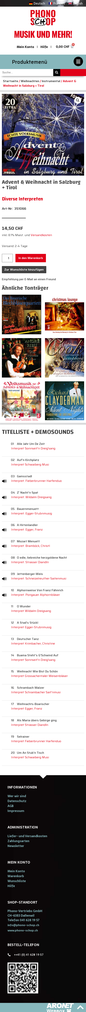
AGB (11, 805)
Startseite (10, 81)
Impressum (16, 810)
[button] (23, 925)
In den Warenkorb (30, 258)
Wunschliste (17, 881)
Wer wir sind (17, 796)
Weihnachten (30, 81)
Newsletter (16, 845)
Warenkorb (16, 876)
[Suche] (56, 72)
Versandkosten (41, 235)
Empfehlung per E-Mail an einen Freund (29, 279)
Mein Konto (25, 46)
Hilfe (44, 46)
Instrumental (51, 81)
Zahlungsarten (18, 840)
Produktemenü (29, 62)
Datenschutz (17, 800)
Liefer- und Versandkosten (27, 836)
